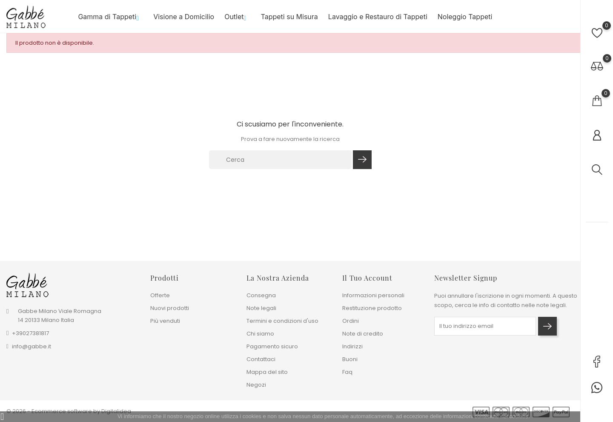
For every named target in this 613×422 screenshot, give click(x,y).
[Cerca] (280, 159)
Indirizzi (352, 346)
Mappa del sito (267, 372)
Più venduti (165, 321)
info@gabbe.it (31, 346)
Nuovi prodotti (169, 308)
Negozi (256, 385)
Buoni (350, 359)
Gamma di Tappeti (110, 16)
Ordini (350, 321)
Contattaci (260, 359)
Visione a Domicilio (183, 16)
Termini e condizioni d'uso (282, 321)
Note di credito (362, 334)
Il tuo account (367, 277)
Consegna (261, 295)
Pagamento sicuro (272, 346)
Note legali (261, 308)
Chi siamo (260, 334)
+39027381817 (30, 333)
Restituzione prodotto (372, 308)
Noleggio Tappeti (465, 16)
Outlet (237, 16)
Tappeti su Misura (289, 16)
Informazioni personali (373, 295)
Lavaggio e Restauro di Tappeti (377, 16)
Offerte (160, 295)
